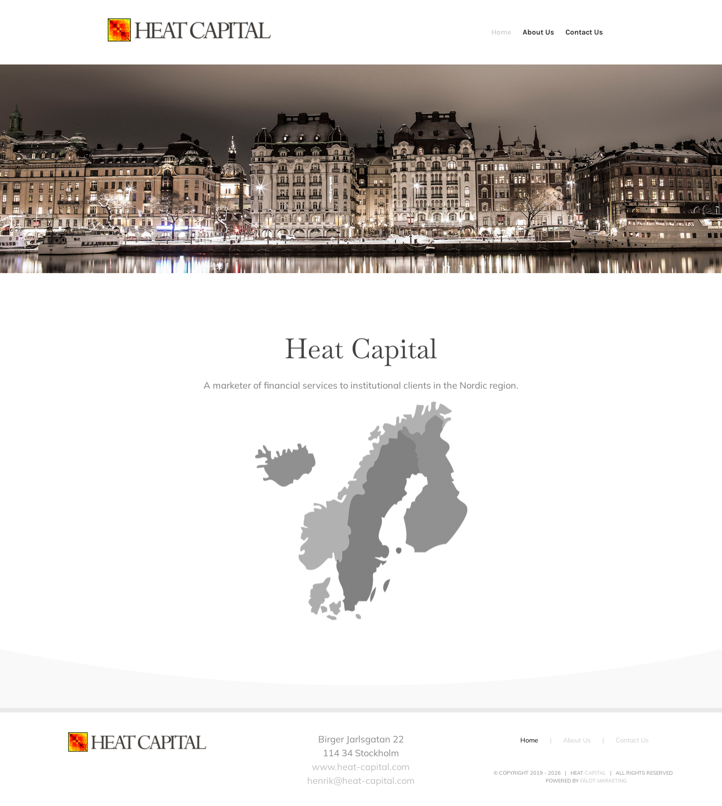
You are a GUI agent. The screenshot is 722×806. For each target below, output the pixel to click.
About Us (577, 740)
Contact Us (632, 740)
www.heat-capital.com (361, 766)
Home (529, 740)
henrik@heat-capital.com (361, 780)
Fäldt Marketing (603, 780)
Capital (595, 773)
